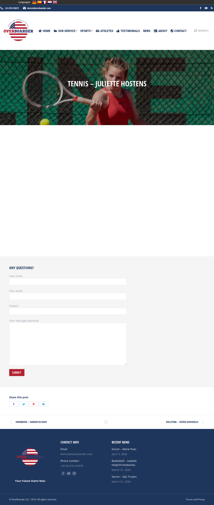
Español (39, 2)
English (55, 2)
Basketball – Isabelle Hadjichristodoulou (124, 463)
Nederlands (50, 2)
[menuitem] (44, 31)
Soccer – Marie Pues (124, 449)
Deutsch (34, 2)
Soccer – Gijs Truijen (124, 476)
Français (44, 2)
